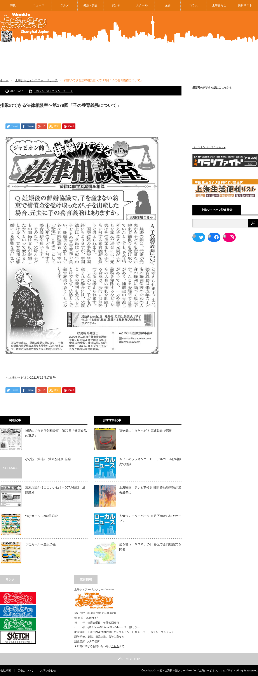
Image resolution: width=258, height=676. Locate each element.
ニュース (38, 5)
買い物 (116, 5)
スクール (142, 5)
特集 (13, 5)
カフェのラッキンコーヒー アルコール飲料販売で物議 (150, 461)
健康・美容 (90, 5)
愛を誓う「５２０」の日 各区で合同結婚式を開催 (150, 547)
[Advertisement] (185, 47)
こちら (115, 646)
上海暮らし (219, 5)
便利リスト (245, 5)
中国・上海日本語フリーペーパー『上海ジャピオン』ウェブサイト (196, 670)
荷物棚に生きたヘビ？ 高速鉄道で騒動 (145, 430)
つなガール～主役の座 (40, 544)
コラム (193, 5)
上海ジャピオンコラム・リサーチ (36, 80)
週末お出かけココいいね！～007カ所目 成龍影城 (55, 490)
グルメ (64, 5)
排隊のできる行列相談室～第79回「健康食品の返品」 (56, 433)
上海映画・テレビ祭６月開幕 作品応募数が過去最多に (150, 490)
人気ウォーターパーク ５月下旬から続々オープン (150, 518)
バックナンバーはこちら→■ (208, 147)
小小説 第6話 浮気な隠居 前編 (48, 459)
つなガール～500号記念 (41, 516)
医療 (168, 5)
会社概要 (5, 670)
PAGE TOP (129, 659)
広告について (25, 670)
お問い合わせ (48, 670)
